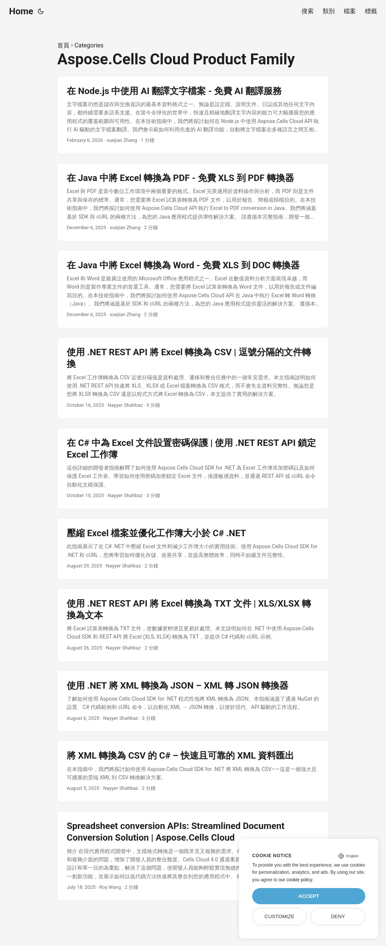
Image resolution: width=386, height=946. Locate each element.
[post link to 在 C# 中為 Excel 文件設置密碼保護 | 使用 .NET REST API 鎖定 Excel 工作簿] (193, 468)
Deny (338, 916)
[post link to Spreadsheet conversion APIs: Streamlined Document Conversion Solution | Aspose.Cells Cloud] (193, 855)
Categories (89, 45)
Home (21, 11)
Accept (308, 896)
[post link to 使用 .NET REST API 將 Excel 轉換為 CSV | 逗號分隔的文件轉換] (193, 378)
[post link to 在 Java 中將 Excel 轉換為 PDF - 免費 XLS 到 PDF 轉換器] (193, 202)
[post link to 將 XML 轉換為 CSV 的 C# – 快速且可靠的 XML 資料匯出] (193, 771)
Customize (279, 916)
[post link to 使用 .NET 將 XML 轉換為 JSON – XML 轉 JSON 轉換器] (193, 701)
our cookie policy (295, 879)
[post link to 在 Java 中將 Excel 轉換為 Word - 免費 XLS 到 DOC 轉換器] (193, 289)
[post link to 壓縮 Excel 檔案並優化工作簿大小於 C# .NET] (193, 549)
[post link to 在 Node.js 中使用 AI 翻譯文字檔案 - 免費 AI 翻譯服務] (193, 115)
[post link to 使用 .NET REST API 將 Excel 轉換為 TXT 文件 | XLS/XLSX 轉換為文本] (193, 625)
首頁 (63, 45)
